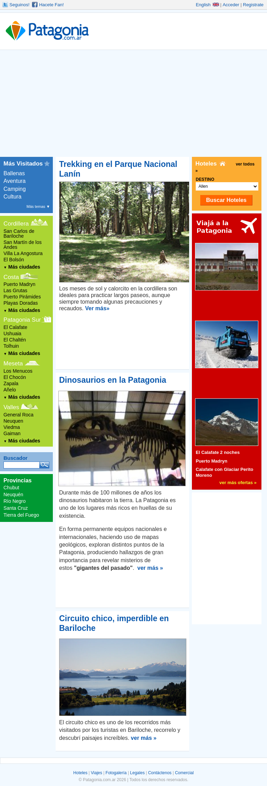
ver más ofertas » (238, 482)
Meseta (13, 363)
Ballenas (14, 173)
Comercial (184, 772)
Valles (11, 407)
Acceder (230, 4)
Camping (14, 189)
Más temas (38, 206)
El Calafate (15, 327)
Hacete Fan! (51, 4)
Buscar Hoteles (226, 200)
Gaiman (12, 433)
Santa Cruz (15, 508)
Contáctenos (159, 772)
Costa (11, 277)
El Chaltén (14, 340)
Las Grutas (15, 290)
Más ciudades (21, 267)
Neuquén (13, 494)
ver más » (150, 568)
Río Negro (14, 501)
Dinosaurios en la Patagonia (112, 379)
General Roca (18, 414)
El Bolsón (13, 259)
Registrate (253, 4)
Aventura (14, 181)
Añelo (9, 389)
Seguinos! (19, 4)
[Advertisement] (133, 104)
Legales (137, 772)
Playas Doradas (20, 303)
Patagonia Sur (22, 319)
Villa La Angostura (23, 253)
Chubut (11, 487)
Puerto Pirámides (22, 296)
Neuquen (13, 421)
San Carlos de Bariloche (18, 233)
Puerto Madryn (19, 284)
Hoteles (80, 772)
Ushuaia (12, 333)
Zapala (10, 383)
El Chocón (14, 377)
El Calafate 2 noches (218, 452)
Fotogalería (116, 772)
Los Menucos (17, 371)
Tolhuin (11, 346)
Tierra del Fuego (21, 515)
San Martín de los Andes (22, 244)
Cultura (12, 197)
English (207, 4)
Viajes (96, 772)
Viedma (11, 427)
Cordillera (16, 223)
